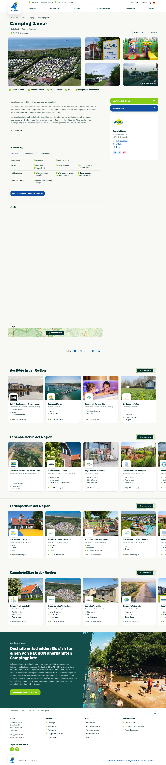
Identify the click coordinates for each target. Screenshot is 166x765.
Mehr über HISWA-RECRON (25, 692)
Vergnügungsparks (92, 730)
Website (119, 144)
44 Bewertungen (95, 419)
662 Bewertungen (133, 555)
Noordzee (30, 407)
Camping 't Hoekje (93, 606)
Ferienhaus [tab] (45, 153)
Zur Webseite (134, 108)
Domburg (110, 407)
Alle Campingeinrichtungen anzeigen (27, 194)
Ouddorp (37, 407)
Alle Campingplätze (43, 18)
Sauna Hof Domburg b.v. (95, 404)
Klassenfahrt (90, 723)
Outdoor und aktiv (92, 734)
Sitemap (151, 760)
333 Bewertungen (20, 621)
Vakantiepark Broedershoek (97, 539)
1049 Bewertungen (20, 419)
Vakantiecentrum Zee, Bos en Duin (25, 470)
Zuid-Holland (22, 407)
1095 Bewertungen (58, 555)
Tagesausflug (130, 8)
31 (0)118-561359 (122, 141)
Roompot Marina (55, 404)
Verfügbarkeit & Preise (134, 101)
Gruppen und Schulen (103, 8)
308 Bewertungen (95, 621)
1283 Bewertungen (133, 621)
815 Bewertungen (133, 488)
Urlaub (151, 8)
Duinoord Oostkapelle (57, 470)
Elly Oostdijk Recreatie (95, 470)
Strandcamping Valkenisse (59, 539)
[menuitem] (33, 8)
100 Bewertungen (95, 488)
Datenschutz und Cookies (115, 760)
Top (155, 712)
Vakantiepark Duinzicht (20, 539)
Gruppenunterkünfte (93, 726)
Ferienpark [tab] (29, 153)
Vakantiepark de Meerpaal (134, 470)
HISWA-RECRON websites (134, 726)
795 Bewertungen (23, 33)
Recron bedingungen (132, 730)
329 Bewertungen (20, 555)
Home (23, 18)
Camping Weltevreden (132, 606)
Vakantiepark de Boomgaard (135, 539)
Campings (32, 8)
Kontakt (144, 2)
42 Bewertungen (57, 419)
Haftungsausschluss (132, 760)
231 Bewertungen (95, 555)
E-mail (118, 147)
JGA (87, 737)
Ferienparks (78, 8)
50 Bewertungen (57, 488)
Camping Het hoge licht (20, 606)
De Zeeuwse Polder (131, 404)
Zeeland (58, 407)
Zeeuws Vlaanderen (30, 473)
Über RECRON (130, 723)
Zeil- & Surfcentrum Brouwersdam (25, 404)
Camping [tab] (14, 153)
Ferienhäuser (55, 8)
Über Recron (134, 2)
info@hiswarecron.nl (17, 737)
